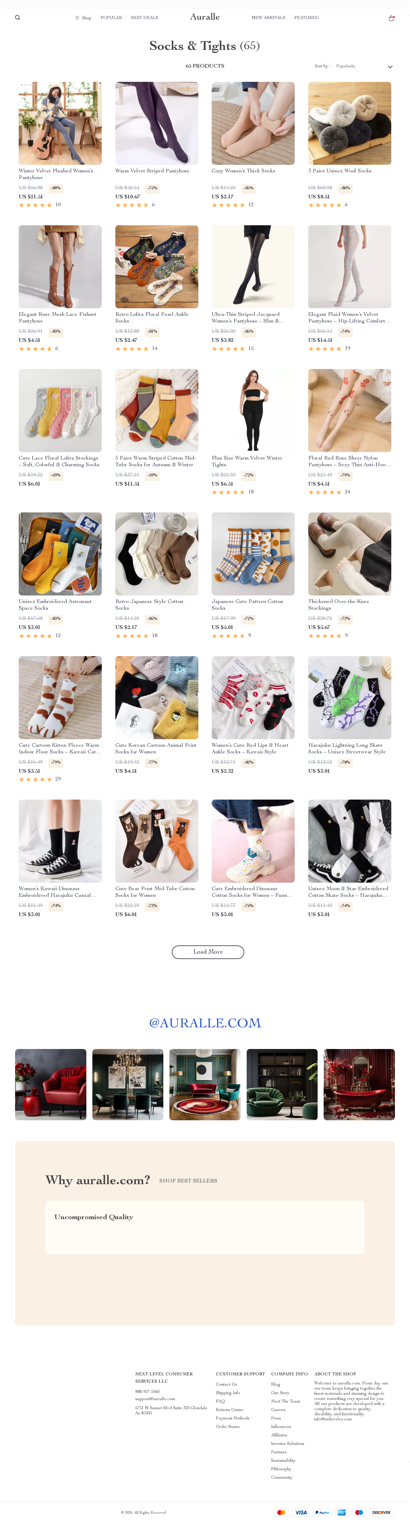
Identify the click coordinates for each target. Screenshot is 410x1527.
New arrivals (268, 18)
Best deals (144, 18)
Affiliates (279, 1438)
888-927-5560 (147, 1395)
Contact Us (226, 1388)
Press (276, 1422)
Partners (279, 1455)
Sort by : (322, 69)
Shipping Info (228, 1396)
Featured (306, 18)
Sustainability (283, 1464)
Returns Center (229, 1413)
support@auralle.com (155, 1402)
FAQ (220, 1405)
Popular (111, 18)
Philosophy (281, 1472)
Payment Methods (232, 1422)
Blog (275, 1388)
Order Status (228, 1430)
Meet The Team (285, 1405)
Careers (278, 1413)
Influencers (281, 1430)
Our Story (280, 1396)
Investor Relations (287, 1447)
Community (282, 1481)
